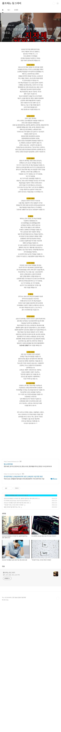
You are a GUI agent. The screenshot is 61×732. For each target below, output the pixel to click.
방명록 (16, 10)
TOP (57, 726)
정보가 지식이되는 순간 (11, 587)
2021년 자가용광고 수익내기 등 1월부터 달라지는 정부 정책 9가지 (21, 590)
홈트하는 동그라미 (11, 3)
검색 (53, 3)
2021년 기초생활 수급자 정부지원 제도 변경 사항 (16, 595)
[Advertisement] (30, 58)
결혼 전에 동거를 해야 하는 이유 (12, 599)
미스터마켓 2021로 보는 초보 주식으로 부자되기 (16, 592)
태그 (9, 10)
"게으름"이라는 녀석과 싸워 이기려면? (14, 597)
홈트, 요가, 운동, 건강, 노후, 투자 (11, 703)
